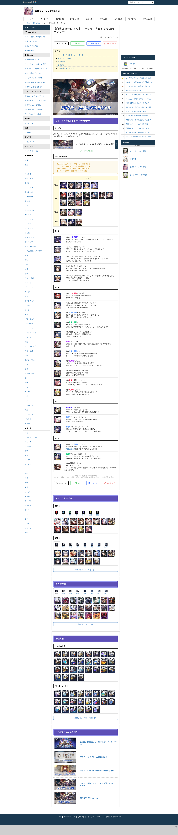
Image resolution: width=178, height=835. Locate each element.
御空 (26, 474)
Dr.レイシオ (29, 324)
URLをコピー (110, 44)
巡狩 (63, 545)
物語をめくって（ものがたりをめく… (139, 128)
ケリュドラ (29, 187)
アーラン (28, 510)
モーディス (29, 219)
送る (77, 43)
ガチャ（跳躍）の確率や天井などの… (139, 86)
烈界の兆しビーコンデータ (34, 96)
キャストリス (30, 210)
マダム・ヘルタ (30, 246)
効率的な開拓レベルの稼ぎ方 (35, 82)
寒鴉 (26, 455)
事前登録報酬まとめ (32, 59)
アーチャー (29, 196)
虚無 (85, 545)
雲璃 (26, 274)
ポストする (61, 43)
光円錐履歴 (118, 19)
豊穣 (99, 545)
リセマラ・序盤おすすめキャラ (36, 69)
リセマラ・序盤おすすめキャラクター (71, 55)
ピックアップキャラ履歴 (33, 78)
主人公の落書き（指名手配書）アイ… (139, 132)
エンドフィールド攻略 (134, 151)
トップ (30, 19)
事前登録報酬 (70, 449)
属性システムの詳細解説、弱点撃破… (139, 120)
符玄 (26, 355)
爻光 (26, 165)
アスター (28, 519)
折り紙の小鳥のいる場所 (33, 110)
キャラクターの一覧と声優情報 (137, 116)
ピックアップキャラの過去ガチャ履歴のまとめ (97, 771)
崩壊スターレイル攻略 (134, 167)
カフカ (27, 392)
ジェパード (29, 405)
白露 (26, 369)
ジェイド (28, 283)
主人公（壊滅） (30, 373)
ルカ (26, 469)
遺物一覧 (89, 19)
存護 (92, 545)
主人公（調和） (30, 278)
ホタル (27, 305)
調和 (77, 545)
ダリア (27, 169)
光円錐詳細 (62, 62)
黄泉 (26, 296)
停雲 (26, 478)
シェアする (93, 43)
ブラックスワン (30, 319)
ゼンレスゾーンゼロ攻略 (135, 175)
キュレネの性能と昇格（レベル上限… (139, 137)
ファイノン (29, 206)
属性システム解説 (31, 41)
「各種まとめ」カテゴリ (66, 68)
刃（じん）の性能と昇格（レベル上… (139, 99)
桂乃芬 (27, 460)
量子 (83, 513)
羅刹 (26, 401)
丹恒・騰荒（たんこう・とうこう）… (139, 103)
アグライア (29, 242)
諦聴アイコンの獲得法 (33, 105)
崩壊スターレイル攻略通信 (47, 11)
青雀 (26, 483)
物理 (97, 513)
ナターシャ (29, 528)
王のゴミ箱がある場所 (33, 114)
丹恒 (26, 533)
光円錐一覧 (60, 19)
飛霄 (26, 265)
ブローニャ (29, 414)
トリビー (28, 233)
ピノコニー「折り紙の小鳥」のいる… (139, 95)
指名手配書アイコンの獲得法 (35, 100)
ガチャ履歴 (103, 19)
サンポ (27, 496)
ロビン (27, 310)
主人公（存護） (30, 360)
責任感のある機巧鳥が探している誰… (139, 107)
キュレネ (28, 174)
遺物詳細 (61, 65)
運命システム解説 (31, 46)
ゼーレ (27, 423)
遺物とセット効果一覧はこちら (85, 718)
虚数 (90, 513)
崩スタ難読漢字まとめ (33, 73)
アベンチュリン (30, 301)
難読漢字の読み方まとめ (89, 798)
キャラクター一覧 (31, 151)
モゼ (26, 433)
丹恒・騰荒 (29, 178)
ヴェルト (28, 419)
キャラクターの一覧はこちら (85, 570)
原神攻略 (129, 159)
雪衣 (26, 451)
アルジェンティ (30, 333)
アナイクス (29, 228)
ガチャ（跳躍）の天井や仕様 (35, 37)
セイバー (28, 201)
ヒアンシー (29, 224)
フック (27, 492)
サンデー (28, 292)
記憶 (106, 545)
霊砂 (26, 260)
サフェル (28, 215)
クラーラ (28, 387)
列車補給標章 (30, 50)
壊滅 (56, 545)
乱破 (26, 255)
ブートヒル (29, 287)
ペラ (26, 514)
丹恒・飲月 (29, 351)
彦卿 (26, 364)
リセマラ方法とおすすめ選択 (35, 64)
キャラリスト (45, 19)
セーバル (28, 501)
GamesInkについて (69, 817)
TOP (60, 817)
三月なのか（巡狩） (32, 437)
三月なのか (29, 505)
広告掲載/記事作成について (112, 817)
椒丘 (26, 269)
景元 (26, 383)
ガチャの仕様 (147, 19)
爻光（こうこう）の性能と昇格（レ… (139, 124)
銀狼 (26, 410)
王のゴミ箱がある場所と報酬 (136, 111)
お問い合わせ (82, 817)
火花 (26, 160)
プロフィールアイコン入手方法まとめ (93, 757)
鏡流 (26, 342)
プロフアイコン (133, 19)
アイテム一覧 (74, 19)
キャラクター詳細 (64, 58)
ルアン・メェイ (30, 328)
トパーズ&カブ (30, 346)
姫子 (26, 396)
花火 (26, 314)
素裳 (26, 487)
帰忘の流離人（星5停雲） (34, 251)
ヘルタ (27, 523)
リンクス (28, 464)
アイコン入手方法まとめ (33, 87)
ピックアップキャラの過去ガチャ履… (139, 78)
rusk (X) (129, 64)
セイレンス (29, 192)
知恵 (70, 545)
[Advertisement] (87, 830)
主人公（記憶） (30, 237)
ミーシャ (28, 446)
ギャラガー (29, 442)
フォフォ (28, 337)
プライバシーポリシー (95, 817)
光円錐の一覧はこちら (86, 624)
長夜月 (27, 183)
